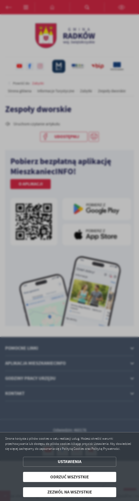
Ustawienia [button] (70, 462)
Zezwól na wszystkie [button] (69, 492)
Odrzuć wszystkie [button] (69, 477)
